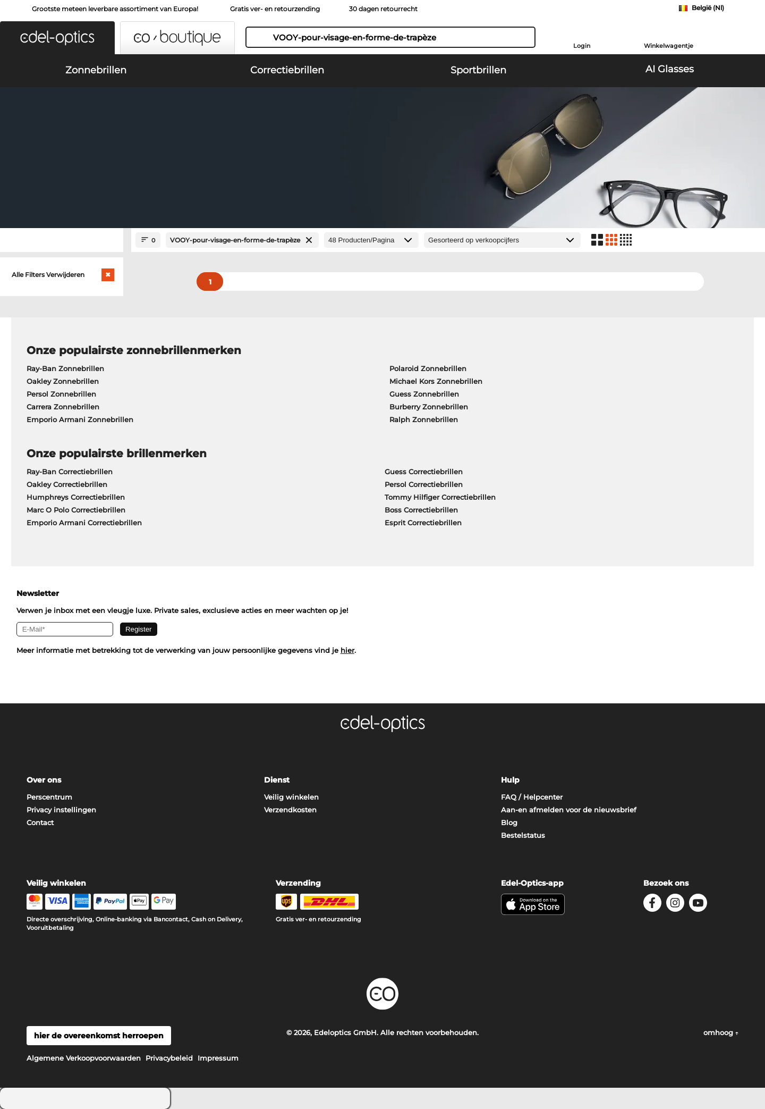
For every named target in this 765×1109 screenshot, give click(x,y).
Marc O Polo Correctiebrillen (76, 510)
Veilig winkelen (291, 797)
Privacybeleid (169, 1058)
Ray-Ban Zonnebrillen (65, 368)
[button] (57, 37)
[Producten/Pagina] (371, 240)
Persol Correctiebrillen (424, 484)
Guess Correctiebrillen (424, 471)
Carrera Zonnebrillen (63, 406)
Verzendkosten (290, 809)
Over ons (44, 780)
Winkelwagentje (668, 45)
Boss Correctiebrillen (421, 510)
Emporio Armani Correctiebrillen (84, 522)
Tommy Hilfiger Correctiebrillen (440, 497)
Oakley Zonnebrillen (63, 381)
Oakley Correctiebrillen (67, 484)
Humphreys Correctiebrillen (76, 497)
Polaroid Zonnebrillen (427, 368)
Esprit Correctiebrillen (423, 522)
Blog (509, 822)
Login (581, 45)
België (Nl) (708, 8)
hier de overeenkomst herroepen (99, 1035)
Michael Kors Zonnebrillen (435, 381)
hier (347, 650)
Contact (40, 822)
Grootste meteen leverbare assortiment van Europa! (115, 9)
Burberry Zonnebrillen (428, 406)
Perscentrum (49, 797)
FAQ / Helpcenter (532, 797)
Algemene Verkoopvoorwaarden (84, 1058)
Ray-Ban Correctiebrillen (70, 471)
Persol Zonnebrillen (61, 394)
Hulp (510, 780)
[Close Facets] (61, 240)
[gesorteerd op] (502, 240)
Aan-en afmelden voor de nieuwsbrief (568, 809)
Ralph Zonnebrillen (423, 419)
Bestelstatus (523, 835)
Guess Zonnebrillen (424, 394)
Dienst (277, 780)
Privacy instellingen (61, 809)
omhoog (720, 1032)
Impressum (218, 1058)
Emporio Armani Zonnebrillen (80, 419)
